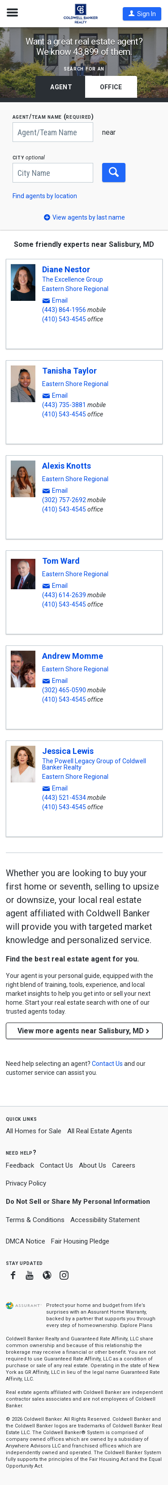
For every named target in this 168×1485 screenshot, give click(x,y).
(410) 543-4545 (64, 319)
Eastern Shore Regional (75, 289)
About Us (92, 1165)
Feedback (20, 1165)
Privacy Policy (26, 1183)
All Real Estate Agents (99, 1131)
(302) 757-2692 (64, 499)
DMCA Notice (25, 1241)
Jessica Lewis (68, 751)
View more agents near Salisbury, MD (84, 1031)
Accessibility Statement (105, 1220)
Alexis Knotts (66, 465)
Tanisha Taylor (69, 370)
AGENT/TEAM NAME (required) (53, 116)
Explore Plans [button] (136, 1325)
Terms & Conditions (35, 1220)
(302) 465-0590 (64, 690)
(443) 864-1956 (64, 309)
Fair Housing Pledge (80, 1241)
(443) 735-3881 (64, 404)
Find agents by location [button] (45, 196)
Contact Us (56, 1165)
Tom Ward (61, 561)
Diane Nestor (66, 269)
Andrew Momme (72, 656)
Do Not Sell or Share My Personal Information (78, 1202)
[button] (142, 14)
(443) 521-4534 (64, 797)
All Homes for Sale (33, 1131)
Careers (123, 1165)
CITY (29, 157)
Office (111, 87)
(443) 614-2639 (64, 595)
